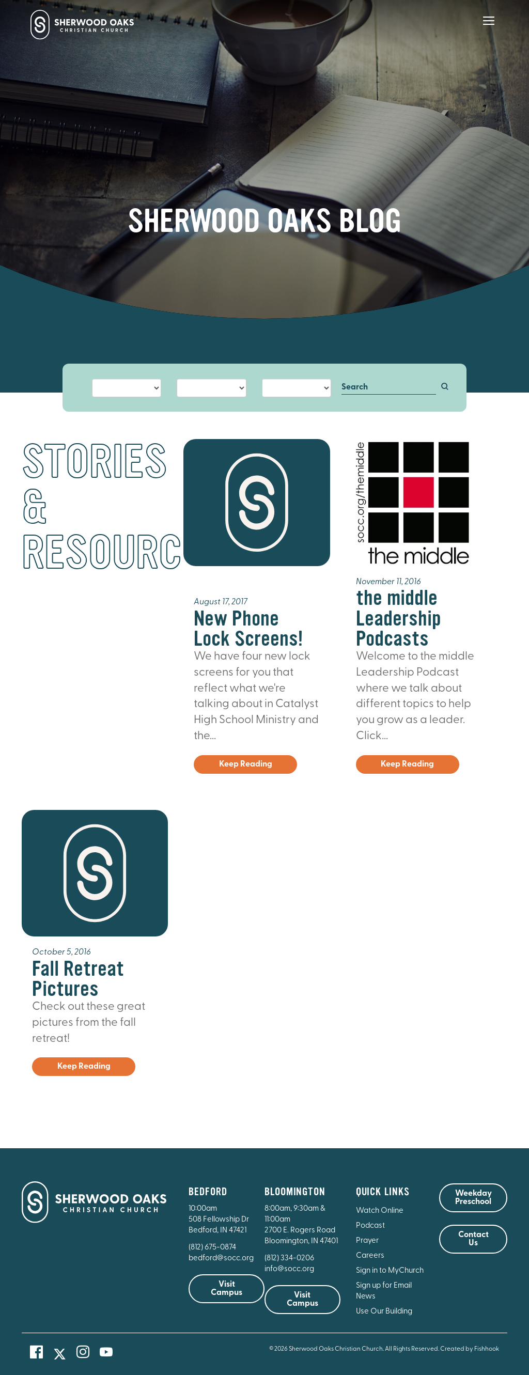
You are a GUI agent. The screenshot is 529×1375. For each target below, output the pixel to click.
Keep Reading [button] (245, 764)
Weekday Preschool (473, 1198)
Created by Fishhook (469, 1349)
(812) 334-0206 (289, 1258)
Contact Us (473, 1239)
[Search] (388, 388)
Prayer (367, 1241)
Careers (370, 1256)
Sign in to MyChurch (390, 1271)
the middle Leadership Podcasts (398, 618)
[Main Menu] (489, 28)
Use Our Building (384, 1312)
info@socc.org (289, 1269)
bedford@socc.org (221, 1258)
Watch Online (379, 1211)
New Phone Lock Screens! (248, 629)
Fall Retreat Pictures (78, 979)
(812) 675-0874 (213, 1248)
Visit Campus (226, 1288)
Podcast (370, 1226)
